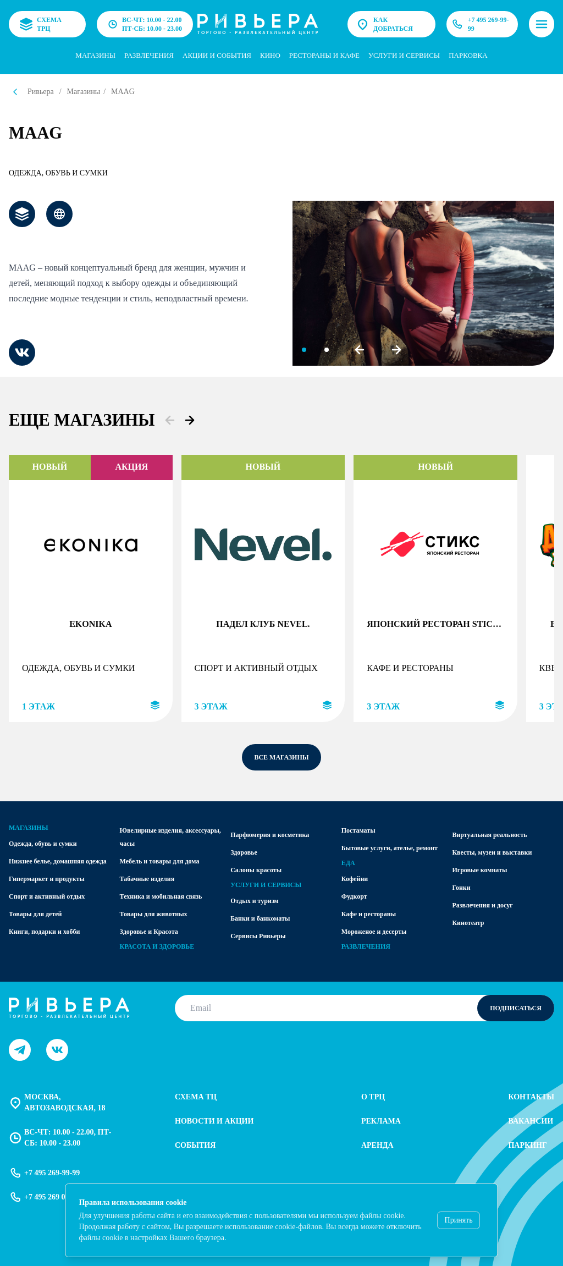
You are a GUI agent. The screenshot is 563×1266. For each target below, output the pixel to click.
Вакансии (530, 1121)
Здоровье (243, 852)
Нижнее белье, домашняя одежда (58, 861)
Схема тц (196, 1097)
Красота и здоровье (157, 946)
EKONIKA (90, 624)
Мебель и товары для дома (160, 861)
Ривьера (40, 91)
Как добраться (384, 24)
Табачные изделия (147, 879)
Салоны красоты (256, 870)
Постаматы (358, 830)
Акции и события (217, 55)
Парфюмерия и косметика (269, 835)
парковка (468, 55)
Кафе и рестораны (368, 914)
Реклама (381, 1121)
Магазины (95, 55)
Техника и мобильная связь (161, 896)
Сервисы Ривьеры (257, 936)
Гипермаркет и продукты (47, 879)
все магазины (281, 757)
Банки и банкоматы (260, 918)
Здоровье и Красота (149, 931)
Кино (270, 55)
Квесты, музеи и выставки (492, 852)
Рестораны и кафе (324, 55)
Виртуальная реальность (489, 835)
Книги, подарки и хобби (44, 931)
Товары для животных (153, 914)
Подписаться (516, 1008)
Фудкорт (354, 896)
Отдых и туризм (254, 901)
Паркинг (527, 1145)
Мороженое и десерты (374, 931)
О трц (373, 1097)
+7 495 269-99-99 (479, 24)
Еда (348, 863)
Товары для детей (35, 914)
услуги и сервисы (404, 55)
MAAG (123, 91)
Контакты (531, 1097)
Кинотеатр (468, 923)
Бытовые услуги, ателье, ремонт (389, 848)
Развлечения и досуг (482, 905)
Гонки (461, 887)
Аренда (377, 1145)
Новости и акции (214, 1121)
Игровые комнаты (479, 870)
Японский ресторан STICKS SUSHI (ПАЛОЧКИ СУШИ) (435, 624)
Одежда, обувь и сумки (58, 173)
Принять (459, 1220)
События (195, 1145)
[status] (281, 1220)
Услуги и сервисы (265, 885)
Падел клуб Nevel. (263, 624)
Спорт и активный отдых (47, 896)
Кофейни (354, 879)
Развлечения (149, 55)
